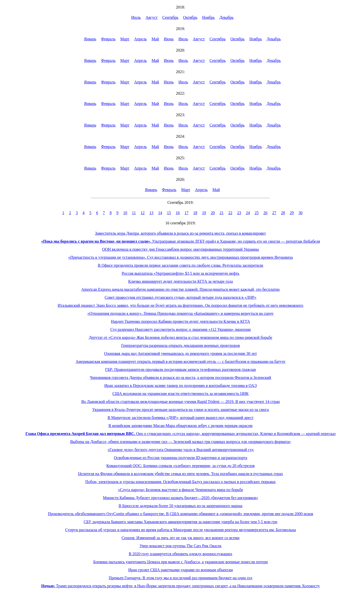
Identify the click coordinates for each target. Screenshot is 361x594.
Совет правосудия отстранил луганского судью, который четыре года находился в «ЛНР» (180, 297)
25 (257, 213)
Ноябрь (208, 17)
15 (169, 213)
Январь (90, 39)
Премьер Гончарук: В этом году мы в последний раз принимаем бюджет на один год (180, 578)
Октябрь (190, 17)
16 (178, 213)
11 (134, 213)
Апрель (140, 39)
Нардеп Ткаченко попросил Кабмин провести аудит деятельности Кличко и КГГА (180, 321)
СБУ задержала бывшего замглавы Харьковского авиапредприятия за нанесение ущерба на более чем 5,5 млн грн (180, 522)
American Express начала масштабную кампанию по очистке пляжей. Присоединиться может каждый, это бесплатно (180, 289)
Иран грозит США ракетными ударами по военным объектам (180, 570)
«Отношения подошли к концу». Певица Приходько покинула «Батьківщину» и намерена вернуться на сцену (180, 313)
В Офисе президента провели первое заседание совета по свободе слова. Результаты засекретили (180, 265)
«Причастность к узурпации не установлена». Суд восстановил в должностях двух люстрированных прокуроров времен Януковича (180, 257)
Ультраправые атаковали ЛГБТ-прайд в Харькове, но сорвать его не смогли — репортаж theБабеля (180, 241)
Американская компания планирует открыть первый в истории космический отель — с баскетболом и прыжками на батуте (180, 361)
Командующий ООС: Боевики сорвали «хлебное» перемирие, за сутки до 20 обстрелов (180, 466)
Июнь (168, 39)
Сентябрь (170, 17)
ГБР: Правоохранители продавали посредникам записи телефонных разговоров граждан (180, 369)
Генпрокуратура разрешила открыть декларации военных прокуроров (180, 345)
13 (151, 213)
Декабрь (226, 17)
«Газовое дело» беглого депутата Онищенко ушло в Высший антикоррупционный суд (181, 450)
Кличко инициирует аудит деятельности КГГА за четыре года (180, 281)
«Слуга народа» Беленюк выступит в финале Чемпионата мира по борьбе (180, 490)
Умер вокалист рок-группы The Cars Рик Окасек (180, 546)
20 (213, 213)
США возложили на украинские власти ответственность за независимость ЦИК (180, 393)
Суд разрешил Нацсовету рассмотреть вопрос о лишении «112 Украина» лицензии (180, 329)
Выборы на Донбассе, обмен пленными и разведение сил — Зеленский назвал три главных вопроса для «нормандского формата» (180, 441)
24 (248, 213)
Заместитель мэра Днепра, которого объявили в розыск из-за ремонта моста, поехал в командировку (180, 233)
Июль (136, 17)
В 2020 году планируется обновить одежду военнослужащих (180, 554)
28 (283, 213)
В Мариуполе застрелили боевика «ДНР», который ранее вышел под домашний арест (180, 417)
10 (125, 213)
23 (239, 213)
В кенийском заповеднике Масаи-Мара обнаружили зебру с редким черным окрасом (181, 425)
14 (160, 213)
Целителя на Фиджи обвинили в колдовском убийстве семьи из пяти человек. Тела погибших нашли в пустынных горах (180, 474)
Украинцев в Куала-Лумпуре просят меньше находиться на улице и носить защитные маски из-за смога (180, 409)
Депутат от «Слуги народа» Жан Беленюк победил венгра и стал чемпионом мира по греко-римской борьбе (180, 337)
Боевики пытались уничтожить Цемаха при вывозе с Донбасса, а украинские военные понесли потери (180, 562)
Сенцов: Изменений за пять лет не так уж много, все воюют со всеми (180, 538)
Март (124, 39)
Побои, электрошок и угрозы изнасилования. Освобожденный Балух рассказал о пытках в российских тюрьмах (180, 482)
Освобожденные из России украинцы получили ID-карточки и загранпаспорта (180, 458)
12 (143, 213)
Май (155, 39)
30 (301, 213)
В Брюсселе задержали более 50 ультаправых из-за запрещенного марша (180, 506)
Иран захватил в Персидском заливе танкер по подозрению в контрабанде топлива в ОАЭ (180, 385)
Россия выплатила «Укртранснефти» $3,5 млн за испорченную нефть (180, 273)
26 (265, 213)
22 (230, 213)
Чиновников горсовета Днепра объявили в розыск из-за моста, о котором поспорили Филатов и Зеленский (180, 377)
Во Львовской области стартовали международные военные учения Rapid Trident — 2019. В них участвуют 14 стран (180, 401)
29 (292, 213)
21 (222, 213)
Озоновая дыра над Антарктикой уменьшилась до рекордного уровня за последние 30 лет (180, 353)
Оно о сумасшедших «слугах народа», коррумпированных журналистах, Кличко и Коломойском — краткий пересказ (180, 433)
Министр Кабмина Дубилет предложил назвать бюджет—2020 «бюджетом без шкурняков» (180, 498)
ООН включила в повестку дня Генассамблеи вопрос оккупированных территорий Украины (180, 249)
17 (187, 213)
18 (195, 213)
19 (204, 213)
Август (152, 17)
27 (274, 213)
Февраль (108, 39)
